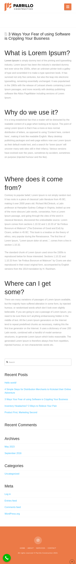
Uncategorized (12, 474)
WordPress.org (12, 514)
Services (40, 548)
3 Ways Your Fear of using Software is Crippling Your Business (36, 399)
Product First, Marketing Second (21, 412)
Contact (52, 548)
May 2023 (10, 446)
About (31, 548)
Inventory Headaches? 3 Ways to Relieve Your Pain (31, 406)
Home (22, 548)
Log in (8, 494)
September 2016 (13, 453)
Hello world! (11, 382)
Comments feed (13, 507)
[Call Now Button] (7, 558)
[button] (67, 6)
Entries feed (11, 500)
